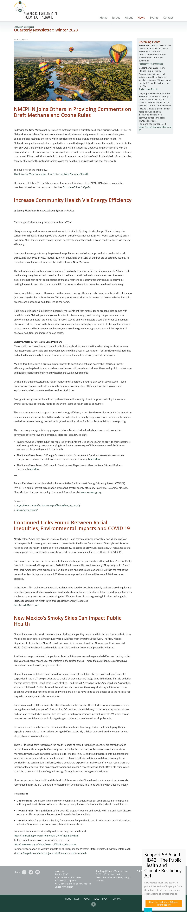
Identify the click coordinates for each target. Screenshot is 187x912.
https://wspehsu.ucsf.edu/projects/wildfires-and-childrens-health (51, 853)
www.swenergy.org (91, 492)
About (129, 17)
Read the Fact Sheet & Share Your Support (163, 903)
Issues (116, 17)
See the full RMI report (26, 605)
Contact (168, 17)
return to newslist (24, 27)
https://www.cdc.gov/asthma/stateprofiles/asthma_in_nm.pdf (48, 505)
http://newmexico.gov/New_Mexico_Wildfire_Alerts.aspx (45, 844)
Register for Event (148, 89)
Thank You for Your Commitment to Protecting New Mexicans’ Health (51, 174)
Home (104, 17)
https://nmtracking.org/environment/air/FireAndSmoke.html (46, 835)
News (141, 17)
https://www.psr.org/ (27, 509)
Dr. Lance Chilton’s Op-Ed (77, 187)
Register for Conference (151, 63)
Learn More (94, 459)
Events (154, 17)
